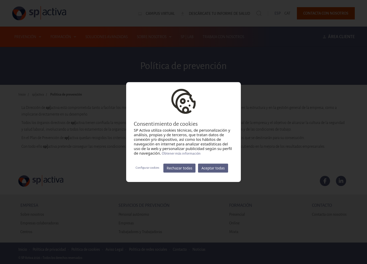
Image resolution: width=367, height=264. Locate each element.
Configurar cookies (147, 167)
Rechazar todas (179, 168)
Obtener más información (181, 153)
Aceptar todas (213, 168)
